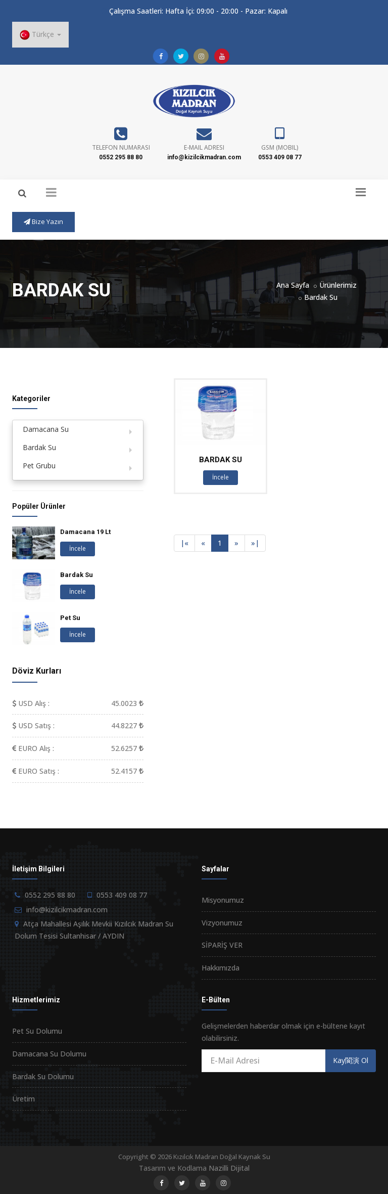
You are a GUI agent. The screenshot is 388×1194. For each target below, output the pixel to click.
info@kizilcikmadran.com (204, 157)
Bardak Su (320, 297)
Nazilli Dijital (229, 1168)
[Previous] (184, 543)
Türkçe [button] (40, 34)
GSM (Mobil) (280, 147)
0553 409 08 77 (280, 157)
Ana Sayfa (292, 285)
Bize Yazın (43, 221)
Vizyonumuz (222, 922)
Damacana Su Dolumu (49, 1053)
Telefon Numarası (121, 147)
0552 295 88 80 (120, 157)
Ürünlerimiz (338, 285)
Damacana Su (46, 429)
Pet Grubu (39, 465)
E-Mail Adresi (204, 147)
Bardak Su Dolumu (43, 1076)
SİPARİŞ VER (222, 945)
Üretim (23, 1098)
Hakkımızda (220, 967)
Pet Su (70, 618)
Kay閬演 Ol (350, 1060)
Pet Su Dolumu (37, 1031)
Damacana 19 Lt (85, 532)
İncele (220, 477)
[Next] (236, 543)
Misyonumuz (223, 900)
